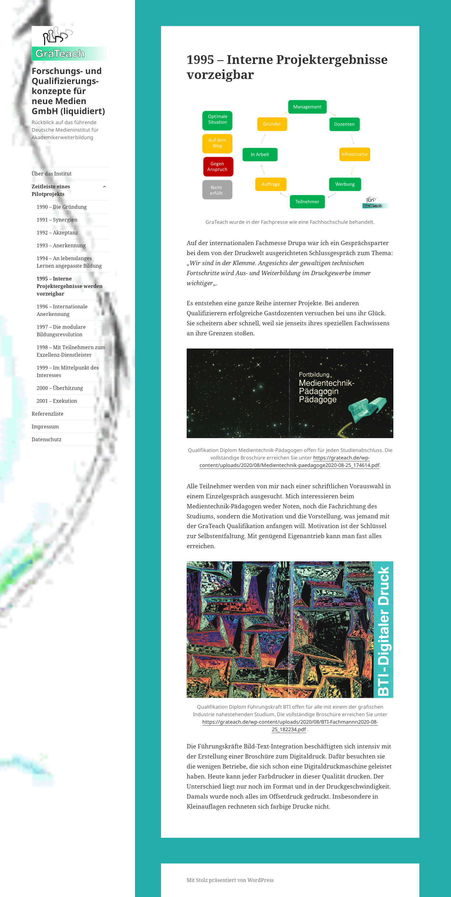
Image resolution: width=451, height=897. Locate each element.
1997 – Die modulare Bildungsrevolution (61, 330)
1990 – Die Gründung (62, 206)
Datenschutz (46, 439)
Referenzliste (48, 413)
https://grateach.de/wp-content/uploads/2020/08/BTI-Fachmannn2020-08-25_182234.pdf (290, 725)
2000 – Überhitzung (60, 388)
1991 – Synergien (57, 219)
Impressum (45, 426)
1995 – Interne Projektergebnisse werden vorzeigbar (70, 286)
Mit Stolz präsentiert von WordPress (230, 880)
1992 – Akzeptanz (57, 232)
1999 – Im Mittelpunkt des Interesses (68, 371)
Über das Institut (52, 173)
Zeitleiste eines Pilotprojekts (51, 190)
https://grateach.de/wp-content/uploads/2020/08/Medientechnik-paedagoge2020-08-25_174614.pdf (290, 461)
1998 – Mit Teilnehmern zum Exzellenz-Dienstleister (71, 351)
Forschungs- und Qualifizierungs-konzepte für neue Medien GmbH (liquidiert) (68, 91)
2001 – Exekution (57, 400)
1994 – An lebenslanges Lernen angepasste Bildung (69, 262)
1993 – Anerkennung (61, 245)
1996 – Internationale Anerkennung (62, 310)
